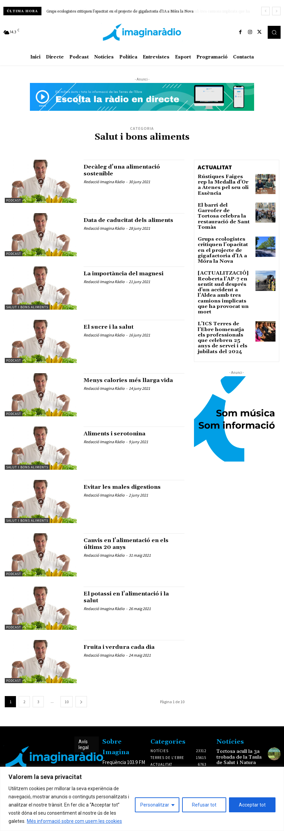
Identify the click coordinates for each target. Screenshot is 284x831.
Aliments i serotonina (120, 433)
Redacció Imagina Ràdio (104, 181)
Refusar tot (204, 805)
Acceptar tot (252, 805)
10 (67, 701)
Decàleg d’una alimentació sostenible (127, 170)
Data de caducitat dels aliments (120, 223)
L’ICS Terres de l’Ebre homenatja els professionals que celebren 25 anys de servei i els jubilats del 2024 (222, 298)
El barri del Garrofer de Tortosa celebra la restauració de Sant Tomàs (223, 209)
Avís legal (83, 744)
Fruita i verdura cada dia (124, 647)
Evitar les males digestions (128, 487)
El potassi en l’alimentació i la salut (133, 597)
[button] (274, 32)
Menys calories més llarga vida (134, 380)
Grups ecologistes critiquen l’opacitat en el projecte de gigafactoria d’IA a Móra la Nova (224, 234)
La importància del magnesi (129, 273)
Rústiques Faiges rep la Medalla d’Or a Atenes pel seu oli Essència (223, 181)
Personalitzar (154, 805)
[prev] (265, 11)
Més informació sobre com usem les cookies (74, 821)
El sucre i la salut (112, 327)
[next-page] (81, 701)
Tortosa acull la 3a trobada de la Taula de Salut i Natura (237, 756)
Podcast (13, 200)
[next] (276, 11)
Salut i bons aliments (27, 307)
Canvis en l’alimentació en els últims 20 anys (132, 543)
